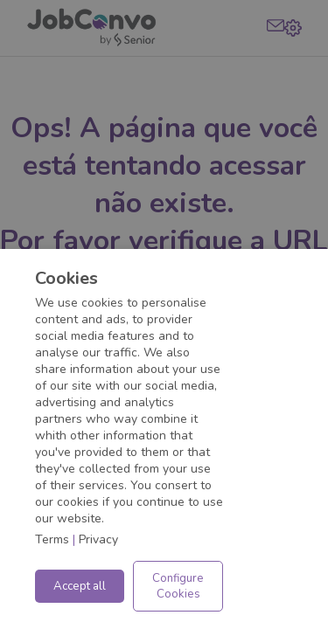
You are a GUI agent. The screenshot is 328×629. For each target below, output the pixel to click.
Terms (52, 539)
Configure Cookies (178, 586)
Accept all (79, 586)
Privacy (98, 539)
